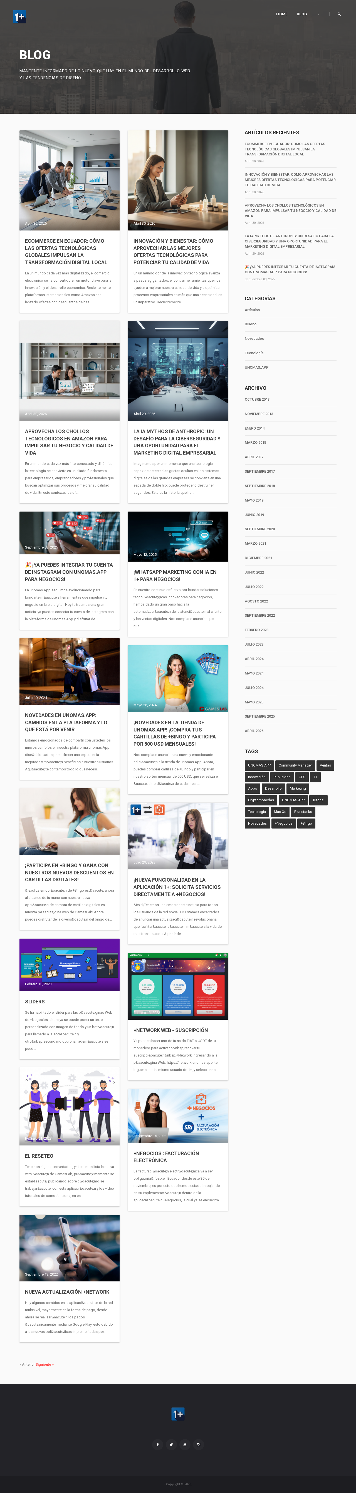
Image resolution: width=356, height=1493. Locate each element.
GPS (302, 777)
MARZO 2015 (255, 442)
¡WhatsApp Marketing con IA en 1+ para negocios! (175, 575)
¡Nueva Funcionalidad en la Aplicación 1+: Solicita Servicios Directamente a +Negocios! (177, 887)
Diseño (250, 324)
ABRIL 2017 (254, 457)
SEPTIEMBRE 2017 (260, 471)
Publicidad (282, 777)
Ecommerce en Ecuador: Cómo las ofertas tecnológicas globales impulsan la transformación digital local (66, 251)
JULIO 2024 (254, 688)
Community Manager (295, 765)
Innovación (257, 777)
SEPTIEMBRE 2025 (260, 716)
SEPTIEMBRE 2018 (260, 486)
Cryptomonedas (261, 800)
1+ (315, 777)
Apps (252, 788)
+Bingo (306, 823)
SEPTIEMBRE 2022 (260, 615)
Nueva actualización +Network (67, 1292)
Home (281, 14)
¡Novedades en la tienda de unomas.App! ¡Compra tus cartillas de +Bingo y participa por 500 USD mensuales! (175, 733)
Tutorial (318, 800)
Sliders (35, 1002)
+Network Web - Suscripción (171, 1030)
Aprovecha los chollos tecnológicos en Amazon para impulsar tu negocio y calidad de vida (69, 442)
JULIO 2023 (254, 644)
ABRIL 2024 (254, 659)
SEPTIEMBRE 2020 (260, 529)
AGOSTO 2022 (256, 601)
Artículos (252, 310)
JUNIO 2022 (254, 572)
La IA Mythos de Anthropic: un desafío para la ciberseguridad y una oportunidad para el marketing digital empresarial (177, 442)
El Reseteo (39, 1156)
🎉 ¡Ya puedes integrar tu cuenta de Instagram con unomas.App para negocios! (69, 572)
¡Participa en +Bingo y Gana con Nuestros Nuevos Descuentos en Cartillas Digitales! (69, 872)
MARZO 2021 (255, 543)
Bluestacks (303, 812)
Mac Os (280, 812)
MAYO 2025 (254, 702)
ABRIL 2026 (254, 731)
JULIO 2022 (254, 587)
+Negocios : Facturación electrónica (166, 1157)
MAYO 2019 (254, 500)
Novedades (254, 338)
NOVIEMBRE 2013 (259, 414)
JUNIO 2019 (254, 515)
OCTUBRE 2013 (257, 399)
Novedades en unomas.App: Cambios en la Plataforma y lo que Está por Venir (66, 722)
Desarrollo (273, 788)
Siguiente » (45, 1364)
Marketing (298, 788)
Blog (302, 14)
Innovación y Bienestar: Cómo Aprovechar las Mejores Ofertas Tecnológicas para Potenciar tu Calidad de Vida (173, 251)
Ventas (325, 765)
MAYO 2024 (254, 673)
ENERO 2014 (254, 428)
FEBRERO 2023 (256, 630)
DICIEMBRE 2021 (258, 558)
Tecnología (254, 353)
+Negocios (284, 823)
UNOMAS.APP (257, 367)
